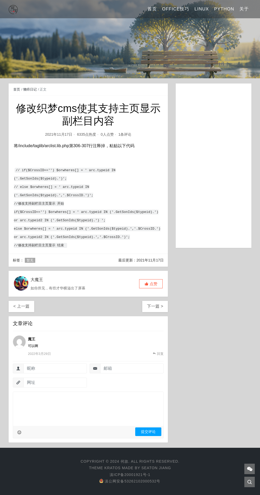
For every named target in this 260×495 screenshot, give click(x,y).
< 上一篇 (21, 306)
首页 (152, 9)
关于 (244, 9)
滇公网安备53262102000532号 (129, 481)
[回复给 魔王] (158, 354)
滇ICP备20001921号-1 (130, 475)
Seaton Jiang (156, 468)
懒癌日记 (30, 89)
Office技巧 (175, 9)
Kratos (112, 468)
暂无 (30, 260)
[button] (151, 283)
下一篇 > (155, 306)
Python (224, 9)
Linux (201, 9)
